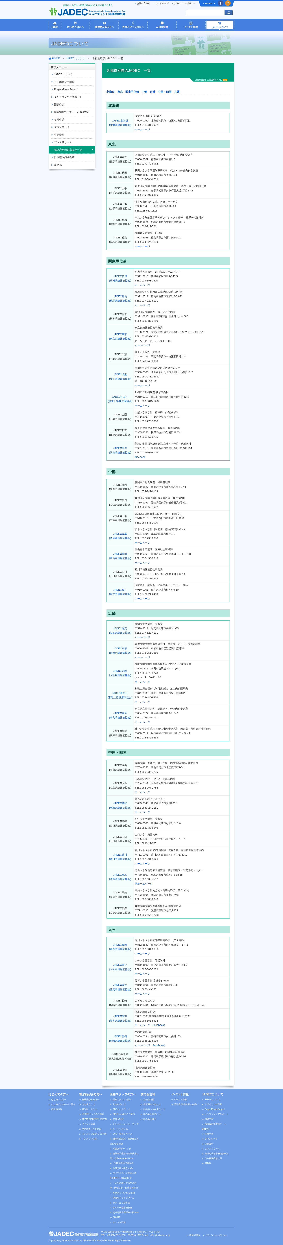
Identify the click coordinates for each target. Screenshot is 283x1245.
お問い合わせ (143, 3)
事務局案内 (194, 1235)
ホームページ (142, 129)
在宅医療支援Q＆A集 (123, 1168)
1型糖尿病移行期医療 (123, 1163)
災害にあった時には (91, 1129)
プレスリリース (63, 142)
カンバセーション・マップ (126, 1124)
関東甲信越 (132, 91)
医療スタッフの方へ (123, 1094)
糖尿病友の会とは (152, 1104)
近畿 (152, 91)
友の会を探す (149, 1119)
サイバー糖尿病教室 (122, 1207)
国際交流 (59, 104)
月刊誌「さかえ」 (90, 1109)
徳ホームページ (144, 883)
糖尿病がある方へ (90, 1094)
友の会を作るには (152, 1114)
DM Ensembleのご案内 (124, 1114)
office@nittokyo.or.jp (160, 1235)
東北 (120, 91)
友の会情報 (148, 1094)
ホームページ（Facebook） (150, 1025)
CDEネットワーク (121, 1109)
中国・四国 (164, 91)
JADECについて (63, 74)
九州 (177, 91)
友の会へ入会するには (154, 1109)
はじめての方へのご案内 (63, 1104)
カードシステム (120, 1129)
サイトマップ (161, 3)
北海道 (110, 91)
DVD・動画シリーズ (122, 1134)
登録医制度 (118, 1119)
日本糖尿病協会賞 (64, 157)
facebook (140, 457)
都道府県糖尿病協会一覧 (68, 149)
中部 (144, 91)
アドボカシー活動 (64, 81)
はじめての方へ (59, 1094)
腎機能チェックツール (123, 1198)
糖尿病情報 (56, 1109)
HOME (56, 58)
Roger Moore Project (65, 89)
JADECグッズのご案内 (93, 1114)
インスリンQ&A (89, 1138)
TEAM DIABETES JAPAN (94, 1119)
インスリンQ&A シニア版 (94, 1134)
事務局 (58, 164)
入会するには (88, 1104)
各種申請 (59, 119)
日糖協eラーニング (122, 1148)
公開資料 (59, 134)
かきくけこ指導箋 (121, 1202)
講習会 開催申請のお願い (186, 1104)
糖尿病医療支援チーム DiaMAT (71, 111)
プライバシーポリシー (184, 3)
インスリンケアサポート (68, 96)
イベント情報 (88, 1124)
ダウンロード (61, 127)
